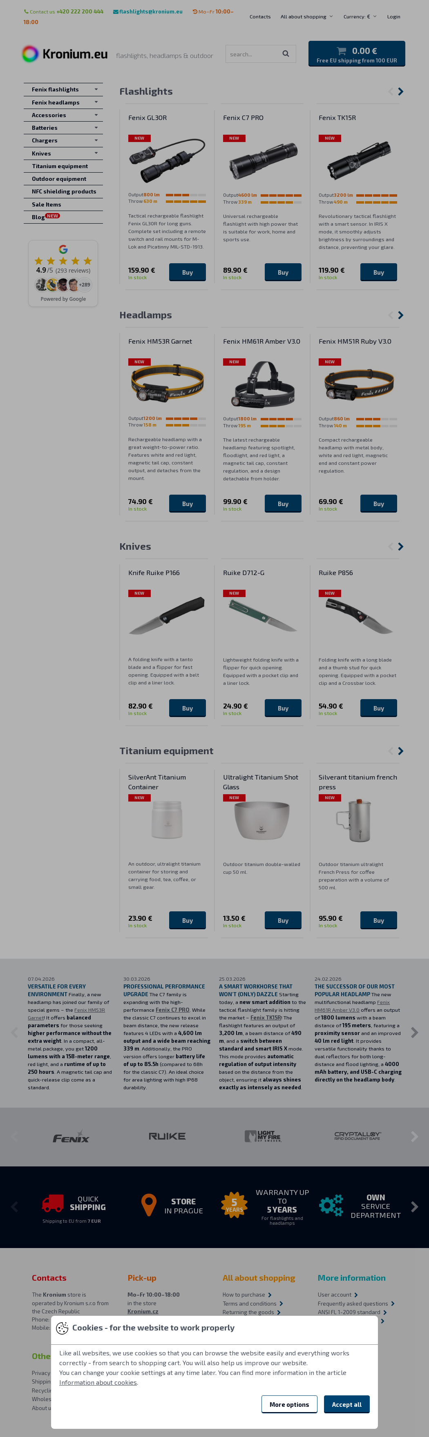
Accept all (347, 1404)
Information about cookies (98, 1382)
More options (289, 1404)
